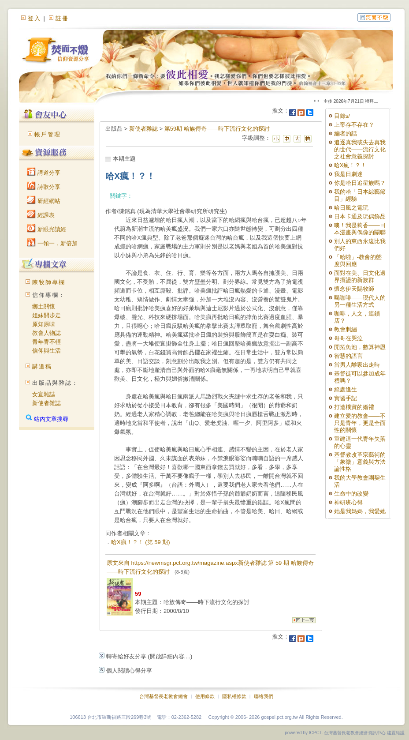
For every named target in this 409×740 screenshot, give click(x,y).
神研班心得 (348, 502)
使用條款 (205, 696)
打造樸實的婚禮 (354, 407)
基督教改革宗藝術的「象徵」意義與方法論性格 (360, 461)
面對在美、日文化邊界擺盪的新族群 (360, 276)
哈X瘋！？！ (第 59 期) (140, 542)
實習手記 (345, 398)
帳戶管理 (47, 134)
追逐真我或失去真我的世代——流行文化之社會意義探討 (360, 149)
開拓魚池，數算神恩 (360, 347)
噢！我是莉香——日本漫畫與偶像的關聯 (360, 229)
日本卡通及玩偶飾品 (360, 216)
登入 (34, 18)
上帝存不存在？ (354, 124)
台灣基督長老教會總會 (163, 696)
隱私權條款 (234, 696)
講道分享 (43, 172)
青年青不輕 (46, 341)
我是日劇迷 (348, 174)
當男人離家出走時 (357, 364)
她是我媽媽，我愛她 (360, 511)
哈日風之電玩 (351, 207)
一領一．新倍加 (52, 243)
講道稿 (42, 366)
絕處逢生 (345, 389)
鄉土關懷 (43, 306)
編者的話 (345, 133)
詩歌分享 (43, 187)
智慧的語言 (348, 356)
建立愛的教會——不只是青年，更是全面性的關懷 (360, 423)
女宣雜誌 (43, 394)
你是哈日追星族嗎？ (360, 183)
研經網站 (43, 201)
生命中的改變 (351, 493)
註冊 (62, 18)
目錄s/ (342, 116)
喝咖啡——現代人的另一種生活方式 (360, 301)
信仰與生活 (46, 350)
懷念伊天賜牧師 (354, 288)
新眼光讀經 (46, 229)
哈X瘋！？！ (350, 165)
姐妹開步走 (46, 315)
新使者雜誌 (46, 403)
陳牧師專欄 (48, 282)
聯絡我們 (263, 696)
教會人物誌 (46, 333)
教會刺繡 (345, 329)
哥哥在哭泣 (348, 338)
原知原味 (43, 324)
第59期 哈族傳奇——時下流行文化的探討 (217, 128)
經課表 (41, 215)
